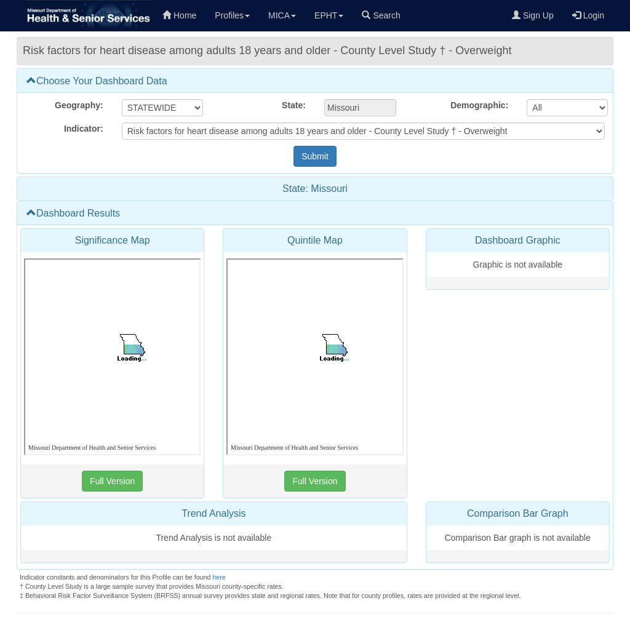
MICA (282, 15)
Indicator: (83, 129)
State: (294, 105)
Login (588, 15)
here (218, 577)
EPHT (328, 15)
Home (179, 15)
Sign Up (533, 15)
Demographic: (479, 105)
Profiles (232, 15)
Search (381, 15)
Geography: (79, 105)
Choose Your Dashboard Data (96, 81)
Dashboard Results (73, 213)
